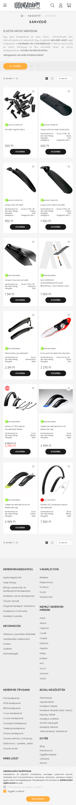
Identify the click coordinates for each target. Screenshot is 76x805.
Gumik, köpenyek (49, 722)
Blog (42, 746)
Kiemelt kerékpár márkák (51, 608)
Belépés (44, 577)
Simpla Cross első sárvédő (16, 280)
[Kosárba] (20, 152)
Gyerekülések (47, 701)
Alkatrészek (46, 697)
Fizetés (7, 644)
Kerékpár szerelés (12, 616)
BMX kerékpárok (11, 708)
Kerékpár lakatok (49, 727)
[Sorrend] (64, 78)
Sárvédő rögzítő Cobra (15, 129)
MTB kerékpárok (12, 703)
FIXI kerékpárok (11, 698)
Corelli (43, 633)
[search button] (52, 5)
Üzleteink (44, 758)
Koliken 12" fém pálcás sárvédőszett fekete (15, 427)
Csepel (43, 638)
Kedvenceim (46, 597)
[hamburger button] (5, 5)
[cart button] (68, 5)
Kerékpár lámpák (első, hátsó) (56, 710)
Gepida (43, 648)
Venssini (44, 673)
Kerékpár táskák (48, 706)
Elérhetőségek (10, 653)
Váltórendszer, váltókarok (53, 731)
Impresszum (46, 750)
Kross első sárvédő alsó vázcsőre (55, 353)
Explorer (44, 643)
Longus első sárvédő (14, 205)
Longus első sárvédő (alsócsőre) (55, 129)
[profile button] (60, 5)
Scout (43, 668)
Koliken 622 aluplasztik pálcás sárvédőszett (54, 506)
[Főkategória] (22, 15)
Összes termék (11, 600)
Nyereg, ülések (47, 714)
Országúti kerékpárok (14, 723)
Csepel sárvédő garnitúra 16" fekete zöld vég (17, 506)
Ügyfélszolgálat (48, 754)
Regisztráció (46, 582)
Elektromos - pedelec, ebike (18, 743)
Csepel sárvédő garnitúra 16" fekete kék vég (53, 427)
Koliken (43, 658)
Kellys (43, 653)
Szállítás (7, 648)
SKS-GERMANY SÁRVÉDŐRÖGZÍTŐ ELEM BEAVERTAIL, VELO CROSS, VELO (55, 283)
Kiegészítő (34, 15)
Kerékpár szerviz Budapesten (19, 595)
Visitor (43, 678)
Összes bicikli (10, 748)
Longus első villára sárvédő (53, 205)
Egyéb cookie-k (16, 791)
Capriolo (44, 628)
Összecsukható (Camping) (17, 738)
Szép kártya (9, 582)
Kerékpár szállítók (49, 718)
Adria (42, 618)
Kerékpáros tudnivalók (15, 611)
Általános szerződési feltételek (19, 634)
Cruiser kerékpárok (13, 718)
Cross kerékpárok (12, 713)
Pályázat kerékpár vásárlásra (19, 606)
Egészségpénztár (12, 577)
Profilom (44, 587)
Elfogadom (38, 799)
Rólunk (43, 762)
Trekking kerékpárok (14, 728)
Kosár (43, 592)
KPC (42, 663)
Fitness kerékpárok (13, 733)
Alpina (43, 623)
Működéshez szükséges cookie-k (25, 787)
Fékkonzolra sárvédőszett (16, 353)
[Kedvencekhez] (33, 91)
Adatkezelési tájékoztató (16, 639)
